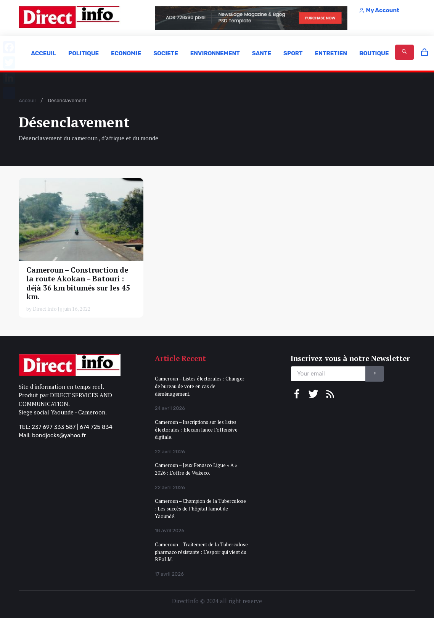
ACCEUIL (43, 53)
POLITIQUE (83, 53)
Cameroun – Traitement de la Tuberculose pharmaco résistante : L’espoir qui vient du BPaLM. (201, 552)
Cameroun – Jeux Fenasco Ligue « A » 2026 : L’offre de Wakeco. (196, 469)
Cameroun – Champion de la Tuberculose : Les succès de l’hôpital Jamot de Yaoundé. (200, 508)
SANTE (261, 53)
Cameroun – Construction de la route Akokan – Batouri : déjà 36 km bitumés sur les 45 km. (78, 283)
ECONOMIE (126, 53)
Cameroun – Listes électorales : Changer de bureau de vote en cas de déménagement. (199, 386)
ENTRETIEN (331, 53)
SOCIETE (165, 53)
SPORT (292, 53)
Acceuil (27, 100)
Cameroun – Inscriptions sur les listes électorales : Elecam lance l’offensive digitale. (196, 429)
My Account (379, 10)
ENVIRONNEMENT (215, 53)
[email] (328, 374)
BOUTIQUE (374, 53)
